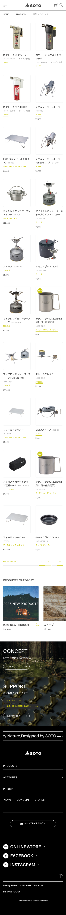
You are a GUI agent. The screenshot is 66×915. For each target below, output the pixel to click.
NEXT (60, 562)
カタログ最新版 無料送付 (33, 823)
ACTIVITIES (10, 777)
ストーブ (39, 115)
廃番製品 (6, 326)
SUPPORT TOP (17, 716)
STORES (39, 799)
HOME (6, 14)
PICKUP (7, 788)
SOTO (33, 5)
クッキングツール (10, 219)
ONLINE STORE (55, 5)
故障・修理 (14, 700)
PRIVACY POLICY (11, 891)
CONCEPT (17, 666)
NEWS (7, 799)
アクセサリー (8, 489)
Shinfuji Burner (10, 885)
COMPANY (25, 885)
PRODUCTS (21, 14)
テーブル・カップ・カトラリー (14, 167)
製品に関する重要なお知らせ (22, 706)
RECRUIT (38, 885)
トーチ (5, 62)
